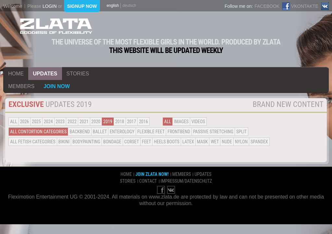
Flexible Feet (151, 131)
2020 (96, 121)
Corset (131, 141)
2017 (131, 121)
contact (148, 181)
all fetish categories (32, 141)
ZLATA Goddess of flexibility (56, 26)
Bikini (63, 141)
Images (181, 121)
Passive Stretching (213, 131)
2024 (48, 121)
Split (241, 131)
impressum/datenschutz (186, 181)
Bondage (112, 141)
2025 (36, 121)
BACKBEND (79, 131)
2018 (119, 121)
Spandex (259, 141)
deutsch (129, 5)
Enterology (122, 131)
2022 (72, 121)
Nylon (241, 141)
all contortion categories (38, 131)
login (50, 6)
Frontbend (178, 131)
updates (45, 73)
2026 (24, 121)
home (16, 73)
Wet (215, 141)
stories (78, 73)
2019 (107, 121)
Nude (227, 141)
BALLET (100, 131)
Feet (146, 141)
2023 (60, 121)
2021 (84, 121)
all (13, 121)
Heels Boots (166, 141)
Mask (202, 141)
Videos (198, 121)
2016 (143, 121)
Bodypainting (86, 141)
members (21, 86)
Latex (188, 141)
